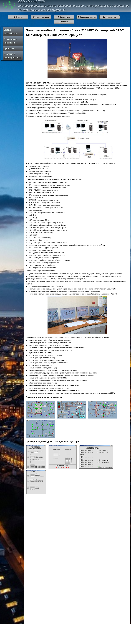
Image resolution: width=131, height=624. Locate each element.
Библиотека (64, 17)
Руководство (109, 17)
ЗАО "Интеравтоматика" (53, 83)
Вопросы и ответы (87, 17)
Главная (18, 17)
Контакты (64, 22)
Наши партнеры (41, 17)
